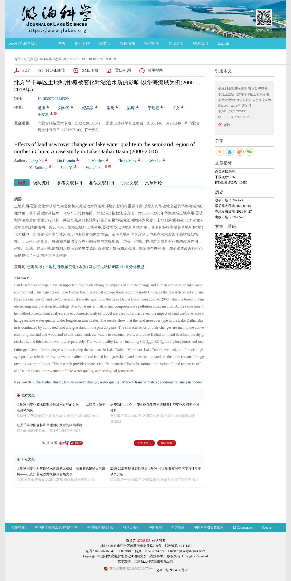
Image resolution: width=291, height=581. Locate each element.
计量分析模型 (133, 267)
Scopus (266, 527)
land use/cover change (80, 382)
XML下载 (90, 70)
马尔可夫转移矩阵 (104, 267)
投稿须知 (127, 43)
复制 (227, 125)
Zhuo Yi (67, 168)
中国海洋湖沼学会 (100, 527)
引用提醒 (155, 70)
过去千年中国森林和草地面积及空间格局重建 (49, 425)
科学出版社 (131, 527)
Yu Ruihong (38, 168)
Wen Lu (155, 161)
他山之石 (176, 43)
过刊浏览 (30, 59)
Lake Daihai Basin (47, 382)
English (223, 43)
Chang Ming (127, 161)
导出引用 (123, 70)
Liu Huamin (66, 161)
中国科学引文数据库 (208, 527)
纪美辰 (88, 108)
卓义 (176, 108)
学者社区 (166, 443)
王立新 (43, 115)
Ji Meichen (96, 161)
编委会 (105, 43)
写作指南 (151, 43)
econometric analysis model (181, 382)
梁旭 (41, 108)
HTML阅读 (55, 70)
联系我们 (200, 43)
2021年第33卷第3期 (53, 59)
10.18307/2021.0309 (53, 99)
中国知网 (155, 527)
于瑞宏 (153, 108)
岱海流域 (34, 267)
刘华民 (63, 108)
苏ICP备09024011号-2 (172, 570)
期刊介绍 (82, 43)
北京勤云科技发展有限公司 (153, 561)
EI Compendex (243, 527)
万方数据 (177, 527)
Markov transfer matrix (139, 382)
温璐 (131, 108)
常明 (110, 108)
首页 (61, 43)
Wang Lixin (94, 168)
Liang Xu (36, 161)
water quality (110, 382)
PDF (26, 70)
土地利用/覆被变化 (60, 267)
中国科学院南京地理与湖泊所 (56, 527)
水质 (82, 267)
